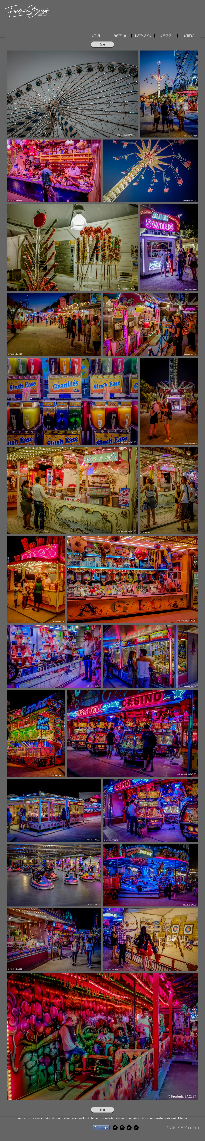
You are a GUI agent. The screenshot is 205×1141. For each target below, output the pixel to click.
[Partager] (101, 1127)
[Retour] (102, 44)
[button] (188, 35)
